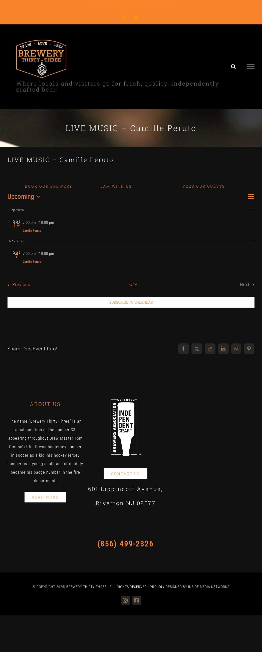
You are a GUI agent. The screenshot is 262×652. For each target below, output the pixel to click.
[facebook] (136, 600)
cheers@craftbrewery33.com (155, 5)
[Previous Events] (17, 284)
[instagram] (125, 600)
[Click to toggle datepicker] (25, 197)
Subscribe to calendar (131, 302)
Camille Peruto (32, 231)
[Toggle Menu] (250, 67)
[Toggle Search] (233, 66)
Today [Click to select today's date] (131, 284)
